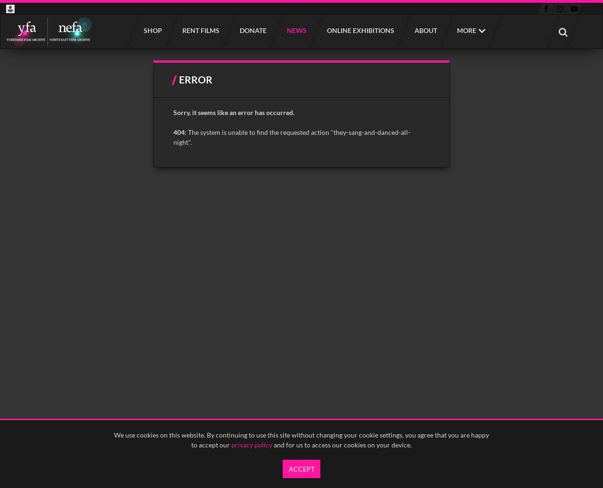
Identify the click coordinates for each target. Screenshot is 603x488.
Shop (152, 30)
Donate (252, 30)
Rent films (200, 30)
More (466, 30)
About (425, 30)
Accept (302, 469)
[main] (301, 113)
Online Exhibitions (360, 30)
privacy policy (251, 445)
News (296, 30)
